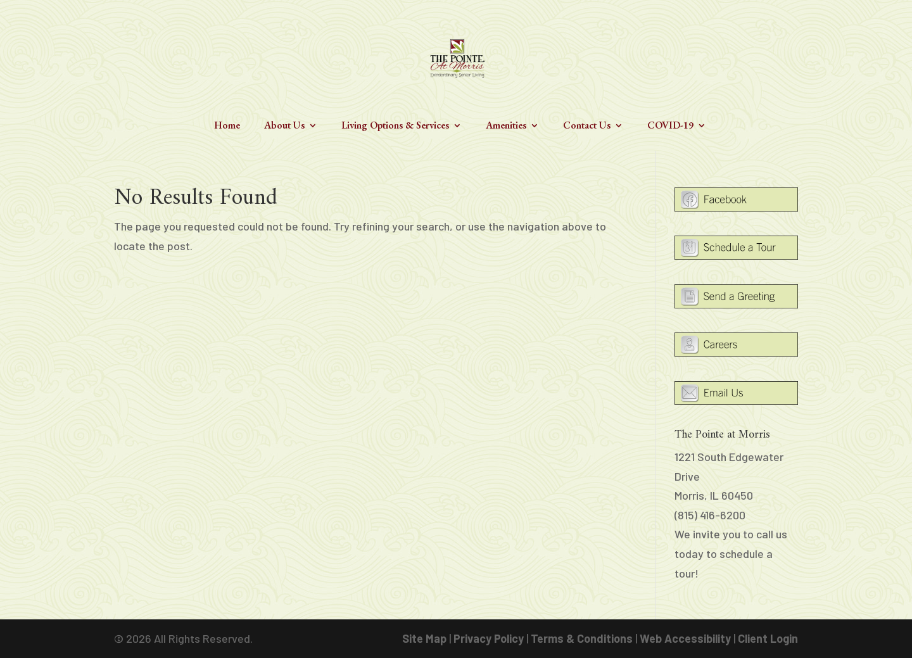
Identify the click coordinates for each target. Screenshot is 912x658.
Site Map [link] (424, 638)
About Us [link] (284, 126)
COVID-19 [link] (670, 126)
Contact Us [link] (587, 126)
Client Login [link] (768, 638)
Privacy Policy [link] (488, 638)
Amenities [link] (506, 126)
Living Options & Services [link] (395, 126)
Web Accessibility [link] (685, 638)
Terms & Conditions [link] (582, 638)
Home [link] (227, 126)
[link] (457, 56)
